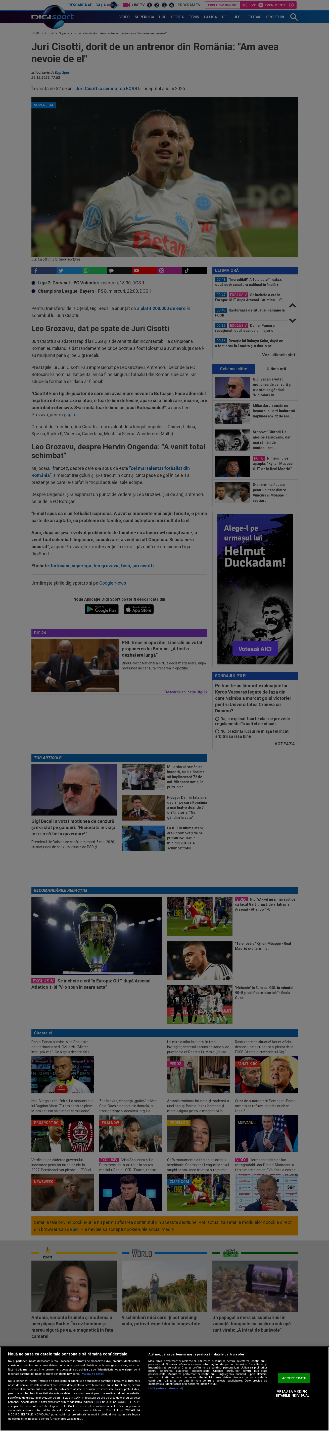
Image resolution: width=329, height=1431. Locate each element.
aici (96, 1402)
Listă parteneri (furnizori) (165, 1388)
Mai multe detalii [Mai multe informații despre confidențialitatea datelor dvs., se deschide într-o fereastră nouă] (93, 1374)
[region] (164, 1389)
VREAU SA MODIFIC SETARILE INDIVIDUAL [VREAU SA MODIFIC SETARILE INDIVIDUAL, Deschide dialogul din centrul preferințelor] (292, 1394)
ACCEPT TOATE (294, 1378)
